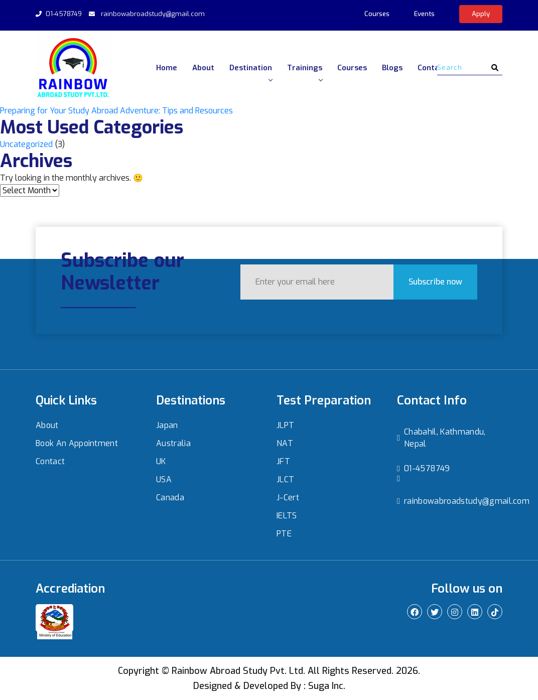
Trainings (304, 72)
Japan (167, 425)
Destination (250, 72)
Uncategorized (26, 144)
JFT (283, 461)
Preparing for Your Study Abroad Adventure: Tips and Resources (116, 110)
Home (166, 68)
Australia (173, 443)
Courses (376, 14)
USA (164, 479)
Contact (432, 68)
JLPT (285, 425)
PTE (284, 533)
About (203, 68)
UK (161, 461)
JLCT (285, 479)
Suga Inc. (326, 686)
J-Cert (288, 497)
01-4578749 (64, 14)
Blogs (392, 68)
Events (424, 14)
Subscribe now (423, 281)
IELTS (287, 515)
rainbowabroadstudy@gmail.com (153, 14)
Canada (170, 497)
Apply (481, 14)
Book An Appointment (77, 443)
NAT (285, 443)
